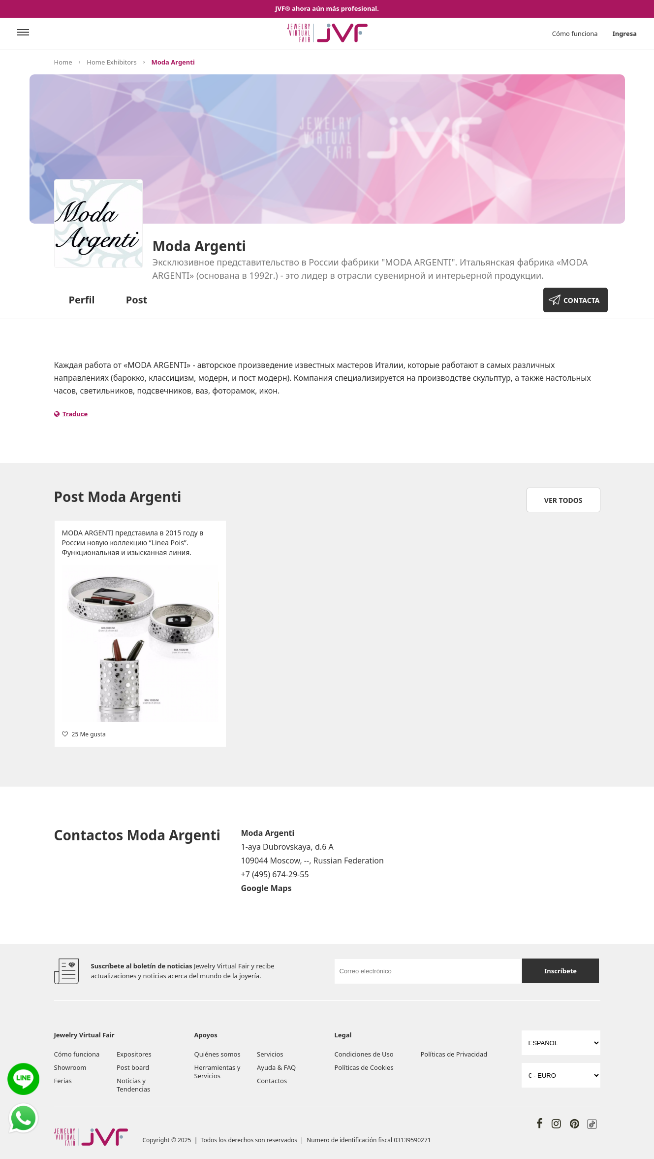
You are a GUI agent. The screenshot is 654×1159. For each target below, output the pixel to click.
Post (137, 299)
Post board (133, 1067)
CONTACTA (581, 300)
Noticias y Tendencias (133, 1084)
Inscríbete (560, 970)
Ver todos (563, 500)
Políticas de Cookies (364, 1067)
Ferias (63, 1080)
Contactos (272, 1080)
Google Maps (266, 888)
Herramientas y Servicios (217, 1071)
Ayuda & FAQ (276, 1067)
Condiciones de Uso (364, 1054)
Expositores (134, 1054)
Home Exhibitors (111, 62)
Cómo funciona (575, 33)
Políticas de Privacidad (454, 1054)
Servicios (270, 1054)
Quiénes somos (217, 1054)
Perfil (82, 299)
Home (63, 62)
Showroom (70, 1067)
